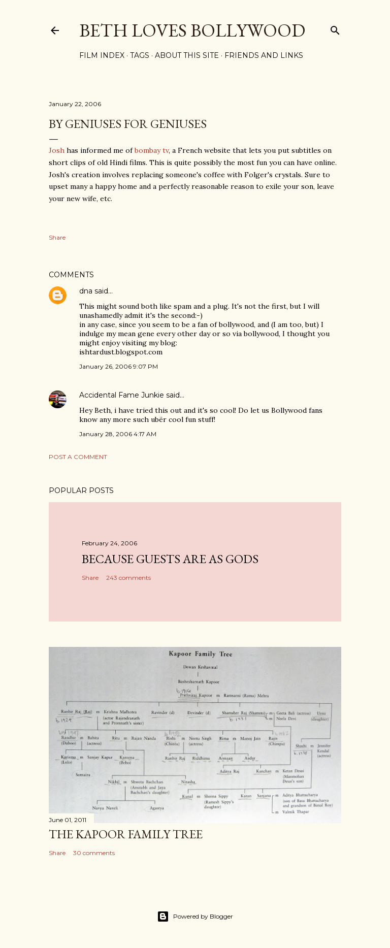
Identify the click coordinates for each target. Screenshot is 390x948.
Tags (139, 55)
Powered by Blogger (195, 916)
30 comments (94, 853)
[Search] (335, 28)
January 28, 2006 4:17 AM (117, 434)
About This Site (187, 55)
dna (85, 291)
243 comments (128, 577)
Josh (56, 150)
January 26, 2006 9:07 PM (118, 366)
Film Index (101, 55)
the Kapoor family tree (126, 834)
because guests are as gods (170, 559)
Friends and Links (263, 55)
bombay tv (152, 150)
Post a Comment (78, 457)
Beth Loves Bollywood (192, 30)
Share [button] (57, 237)
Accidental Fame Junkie (121, 395)
